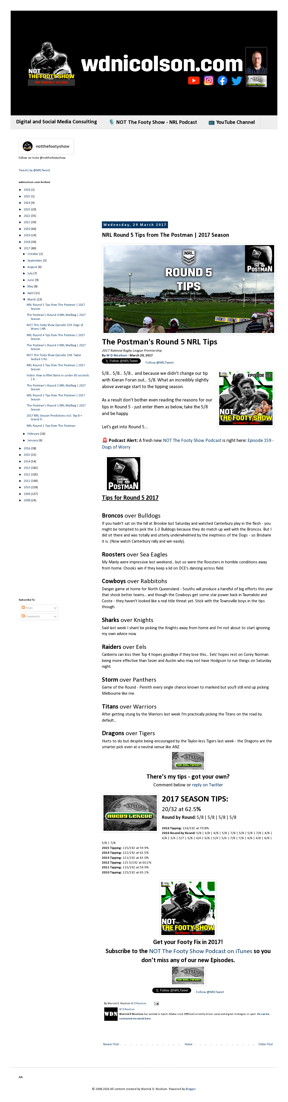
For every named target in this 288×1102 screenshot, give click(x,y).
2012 (27, 474)
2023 (27, 209)
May (30, 286)
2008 (27, 500)
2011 (27, 481)
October (33, 254)
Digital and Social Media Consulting (56, 122)
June (31, 280)
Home (189, 1044)
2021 (27, 222)
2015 (27, 455)
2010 (27, 487)
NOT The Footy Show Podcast (192, 440)
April (30, 293)
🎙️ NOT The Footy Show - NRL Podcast (152, 122)
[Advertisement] (194, 176)
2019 (27, 235)
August (32, 267)
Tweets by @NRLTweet (34, 170)
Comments (31, 616)
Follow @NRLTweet (160, 362)
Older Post (265, 1044)
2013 (27, 468)
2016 (27, 448)
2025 (27, 196)
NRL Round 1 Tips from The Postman (51, 426)
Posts (27, 608)
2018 (27, 242)
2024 (27, 203)
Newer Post (111, 1044)
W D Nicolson (116, 355)
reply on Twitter (207, 785)
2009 (27, 494)
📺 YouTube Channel (231, 122)
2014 (27, 461)
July (30, 273)
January (33, 440)
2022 (27, 216)
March (32, 299)
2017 (27, 248)
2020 (27, 229)
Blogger (190, 1089)
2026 (27, 190)
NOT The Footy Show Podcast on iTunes (200, 951)
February (33, 434)
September (35, 260)
